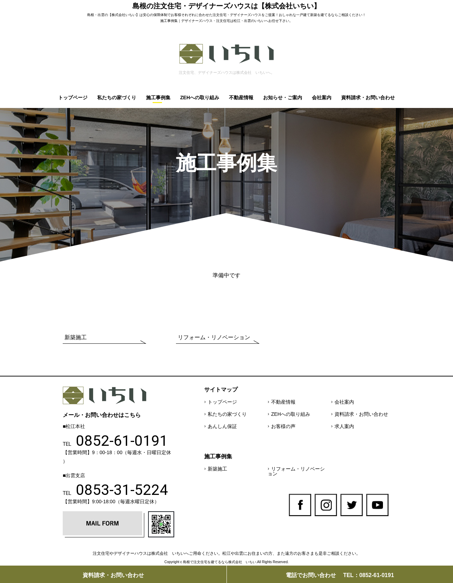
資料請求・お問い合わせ (368, 97)
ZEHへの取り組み (199, 97)
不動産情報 (241, 97)
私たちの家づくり (116, 97)
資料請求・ (113, 575)
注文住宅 (220, 15)
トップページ (72, 97)
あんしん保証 (222, 426)
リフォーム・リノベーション (214, 337)
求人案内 (344, 426)
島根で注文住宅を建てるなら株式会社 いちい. (220, 562)
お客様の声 (283, 426)
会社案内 (321, 97)
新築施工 (75, 337)
